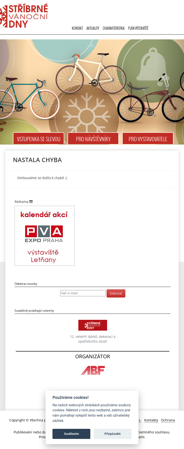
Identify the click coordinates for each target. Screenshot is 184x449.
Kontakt (77, 28)
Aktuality (92, 28)
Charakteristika (114, 28)
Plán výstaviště (138, 28)
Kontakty (151, 420)
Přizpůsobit (112, 434)
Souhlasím (71, 434)
